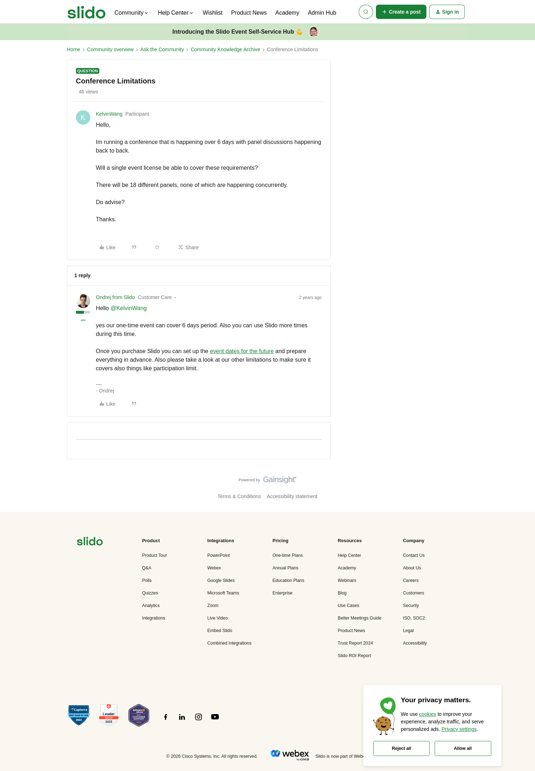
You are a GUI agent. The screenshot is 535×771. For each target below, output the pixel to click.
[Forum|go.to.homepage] (86, 12)
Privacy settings (459, 729)
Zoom (213, 605)
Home (73, 49)
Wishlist (213, 13)
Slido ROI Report (354, 655)
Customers (413, 593)
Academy (287, 13)
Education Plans (289, 580)
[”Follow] (165, 721)
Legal (408, 630)
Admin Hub (322, 13)
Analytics (151, 605)
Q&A (147, 567)
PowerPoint (218, 555)
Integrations (153, 618)
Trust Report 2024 (355, 643)
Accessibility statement (292, 496)
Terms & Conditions (239, 496)
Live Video (217, 618)
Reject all (401, 748)
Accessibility (415, 643)
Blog (342, 593)
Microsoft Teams (223, 593)
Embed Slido (219, 630)
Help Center (349, 555)
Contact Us (414, 555)
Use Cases (348, 605)
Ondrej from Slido (115, 297)
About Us (412, 567)
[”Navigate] (90, 542)
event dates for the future (242, 351)
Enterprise (283, 593)
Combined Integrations (229, 643)
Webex (214, 567)
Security (411, 605)
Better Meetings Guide (360, 618)
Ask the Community (162, 49)
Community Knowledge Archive (225, 49)
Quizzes (150, 593)
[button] (401, 12)
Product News (249, 13)
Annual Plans (285, 567)
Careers (411, 580)
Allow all (463, 748)
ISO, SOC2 (414, 618)
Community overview (110, 49)
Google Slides (221, 580)
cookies (427, 714)
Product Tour (154, 555)
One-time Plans (288, 555)
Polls (147, 580)
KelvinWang (109, 114)
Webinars (347, 580)
